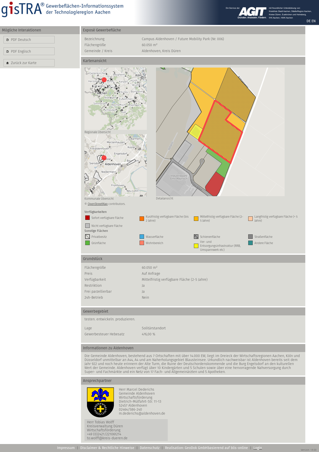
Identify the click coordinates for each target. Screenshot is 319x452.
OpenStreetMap (98, 204)
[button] (29, 39)
